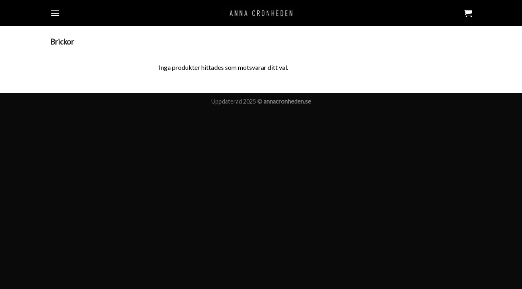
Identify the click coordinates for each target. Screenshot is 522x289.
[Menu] (55, 13)
